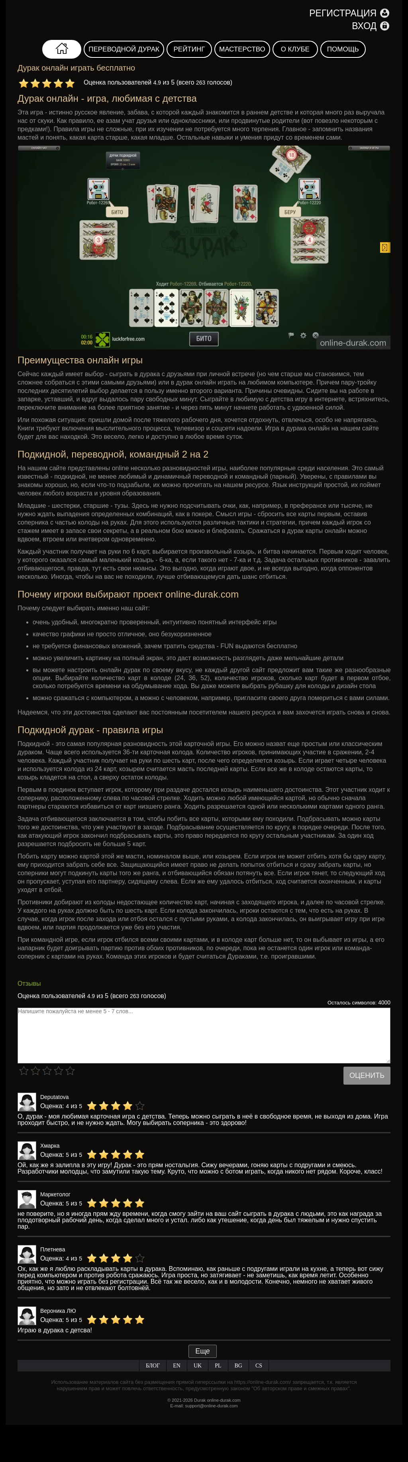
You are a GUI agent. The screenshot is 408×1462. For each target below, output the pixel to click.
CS (258, 1366)
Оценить (366, 1075)
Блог (153, 1366)
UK (198, 1366)
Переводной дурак (123, 49)
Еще (202, 1351)
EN (176, 1366)
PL (218, 1366)
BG (238, 1366)
